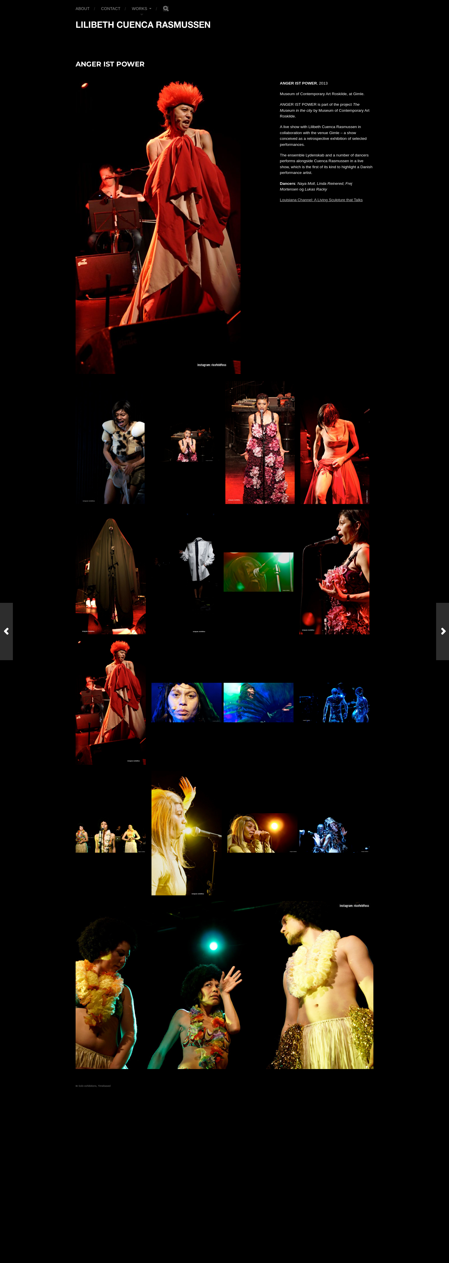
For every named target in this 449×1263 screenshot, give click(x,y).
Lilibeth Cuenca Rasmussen (108, 1236)
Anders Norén (88, 1243)
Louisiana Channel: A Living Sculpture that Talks (321, 200)
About (83, 8)
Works (139, 8)
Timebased (104, 1085)
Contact (111, 8)
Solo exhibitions (87, 1085)
